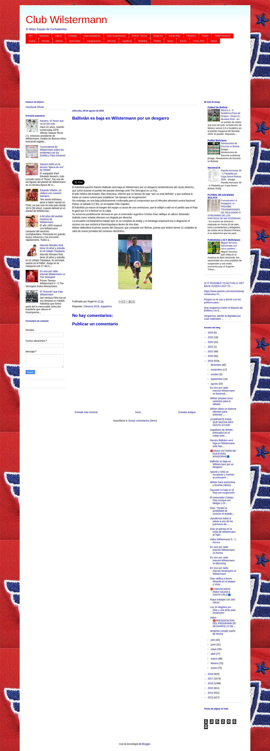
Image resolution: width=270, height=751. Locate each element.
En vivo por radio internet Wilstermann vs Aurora (222, 550)
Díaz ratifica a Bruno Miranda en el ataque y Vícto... (222, 581)
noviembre (216, 369)
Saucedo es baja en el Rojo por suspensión (222, 491)
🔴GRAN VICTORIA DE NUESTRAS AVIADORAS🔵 (223, 453)
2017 (211, 678)
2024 (211, 337)
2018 (211, 674)
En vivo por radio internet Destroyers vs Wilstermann (223, 571)
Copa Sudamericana (116, 36)
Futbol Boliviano (217, 140)
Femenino (191, 36)
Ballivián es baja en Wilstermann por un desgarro (221, 464)
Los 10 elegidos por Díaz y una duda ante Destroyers (223, 610)
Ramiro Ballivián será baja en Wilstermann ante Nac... (222, 443)
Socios (170, 41)
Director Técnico (139, 36)
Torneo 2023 (198, 41)
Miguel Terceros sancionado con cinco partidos (229, 245)
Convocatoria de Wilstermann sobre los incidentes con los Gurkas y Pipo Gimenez (52, 151)
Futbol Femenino (222, 36)
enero (214, 668)
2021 (211, 351)
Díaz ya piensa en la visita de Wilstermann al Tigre (223, 531)
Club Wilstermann (66, 19)
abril (213, 653)
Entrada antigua (186, 412)
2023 (211, 342)
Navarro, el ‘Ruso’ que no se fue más (52, 122)
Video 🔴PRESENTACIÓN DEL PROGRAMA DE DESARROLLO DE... (223, 622)
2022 (211, 346)
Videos (214, 41)
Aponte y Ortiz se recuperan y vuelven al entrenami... (222, 474)
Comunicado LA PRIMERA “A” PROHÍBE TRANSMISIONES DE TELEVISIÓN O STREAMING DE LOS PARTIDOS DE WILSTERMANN (224, 209)
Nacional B (214, 167)
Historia (59, 41)
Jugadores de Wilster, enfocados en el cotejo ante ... (221, 432)
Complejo (72, 36)
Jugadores (127, 41)
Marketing (142, 41)
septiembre (217, 379)
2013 (211, 697)
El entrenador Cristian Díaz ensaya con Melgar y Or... (221, 500)
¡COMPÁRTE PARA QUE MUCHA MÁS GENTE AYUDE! (221, 422)
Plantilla (157, 41)
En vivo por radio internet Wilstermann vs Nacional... (222, 390)
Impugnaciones (94, 41)
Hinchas (45, 41)
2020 (211, 356)
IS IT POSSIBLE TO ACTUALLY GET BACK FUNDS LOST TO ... (224, 284)
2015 (211, 688)
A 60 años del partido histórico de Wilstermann (51, 219)
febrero (215, 663)
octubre (215, 374)
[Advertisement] (129, 73)
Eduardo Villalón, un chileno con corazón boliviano (50, 193)
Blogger (146, 744)
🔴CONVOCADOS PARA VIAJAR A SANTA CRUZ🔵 (220, 592)
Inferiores (111, 41)
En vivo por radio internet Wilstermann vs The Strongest (52, 274)
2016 (211, 683)
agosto (215, 383)
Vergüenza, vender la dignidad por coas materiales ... (222, 317)
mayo (214, 649)
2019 (211, 360)
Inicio (138, 412)
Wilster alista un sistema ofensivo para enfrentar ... (223, 411)
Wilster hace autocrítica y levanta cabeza (222, 483)
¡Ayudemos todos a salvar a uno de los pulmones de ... (221, 521)
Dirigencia (158, 36)
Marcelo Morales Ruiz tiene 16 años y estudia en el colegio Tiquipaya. (52, 248)
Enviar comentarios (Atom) (142, 420)
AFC (31, 36)
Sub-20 (183, 41)
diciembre (216, 364)
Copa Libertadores (91, 36)
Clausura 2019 (91, 306)
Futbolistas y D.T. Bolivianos (224, 240)
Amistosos (44, 36)
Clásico (58, 36)
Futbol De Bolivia (217, 107)
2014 (211, 692)
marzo (214, 658)
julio (213, 639)
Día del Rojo (174, 36)
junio (213, 644)
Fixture (205, 36)
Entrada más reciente (86, 412)
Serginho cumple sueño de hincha (222, 632)
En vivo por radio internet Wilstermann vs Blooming (222, 560)
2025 (211, 332)
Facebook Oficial (35, 107)
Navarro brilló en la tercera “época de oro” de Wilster (52, 167)
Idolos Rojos (74, 41)
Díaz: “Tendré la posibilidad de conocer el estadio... (222, 511)
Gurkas (32, 41)
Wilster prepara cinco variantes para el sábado (221, 401)
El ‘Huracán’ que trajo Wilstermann (51, 293)
